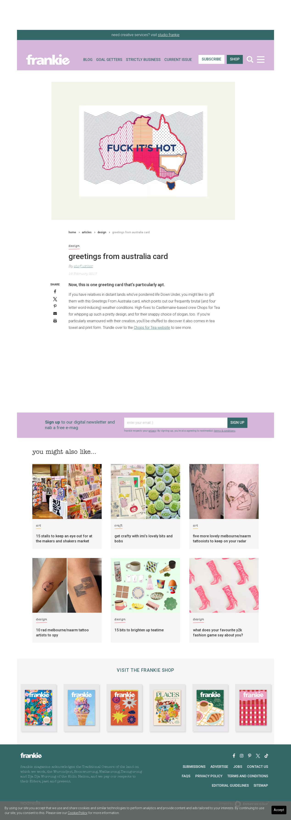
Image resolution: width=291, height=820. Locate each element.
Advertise (219, 767)
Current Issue (178, 59)
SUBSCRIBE (211, 59)
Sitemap (261, 785)
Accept (279, 810)
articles (87, 232)
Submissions (194, 767)
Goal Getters (109, 59)
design (102, 232)
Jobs (237, 767)
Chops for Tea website (152, 327)
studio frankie (168, 35)
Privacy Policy (208, 776)
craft (119, 526)
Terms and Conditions (247, 776)
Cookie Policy (77, 813)
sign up (237, 422)
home (72, 232)
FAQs (186, 776)
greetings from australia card (131, 232)
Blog (87, 59)
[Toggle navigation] (260, 59)
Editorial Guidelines (230, 785)
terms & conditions (224, 430)
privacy (152, 430)
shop (235, 59)
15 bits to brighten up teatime (139, 630)
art (38, 526)
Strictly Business (143, 59)
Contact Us (257, 767)
